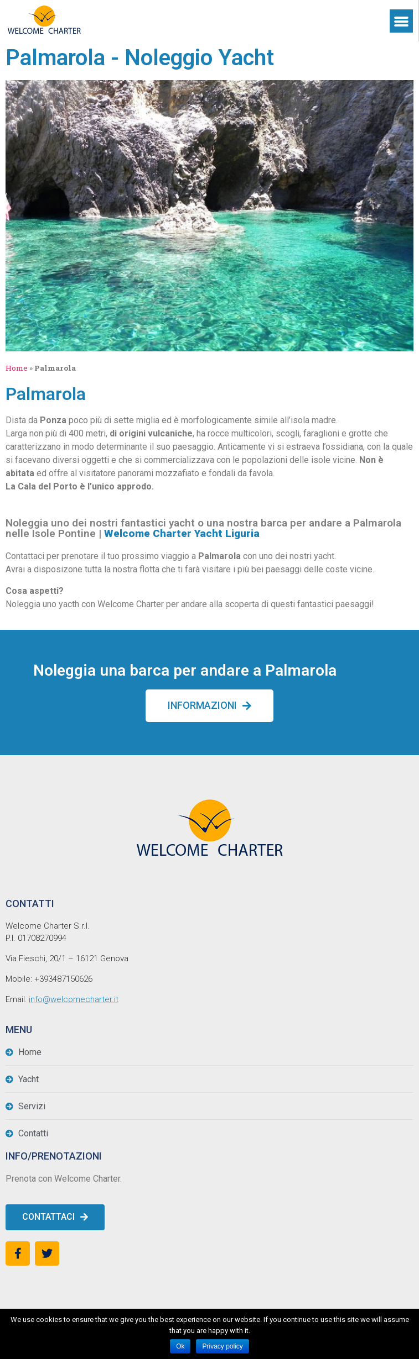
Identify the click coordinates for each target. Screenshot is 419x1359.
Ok (180, 1346)
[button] (209, 705)
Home (17, 368)
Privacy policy (222, 1346)
